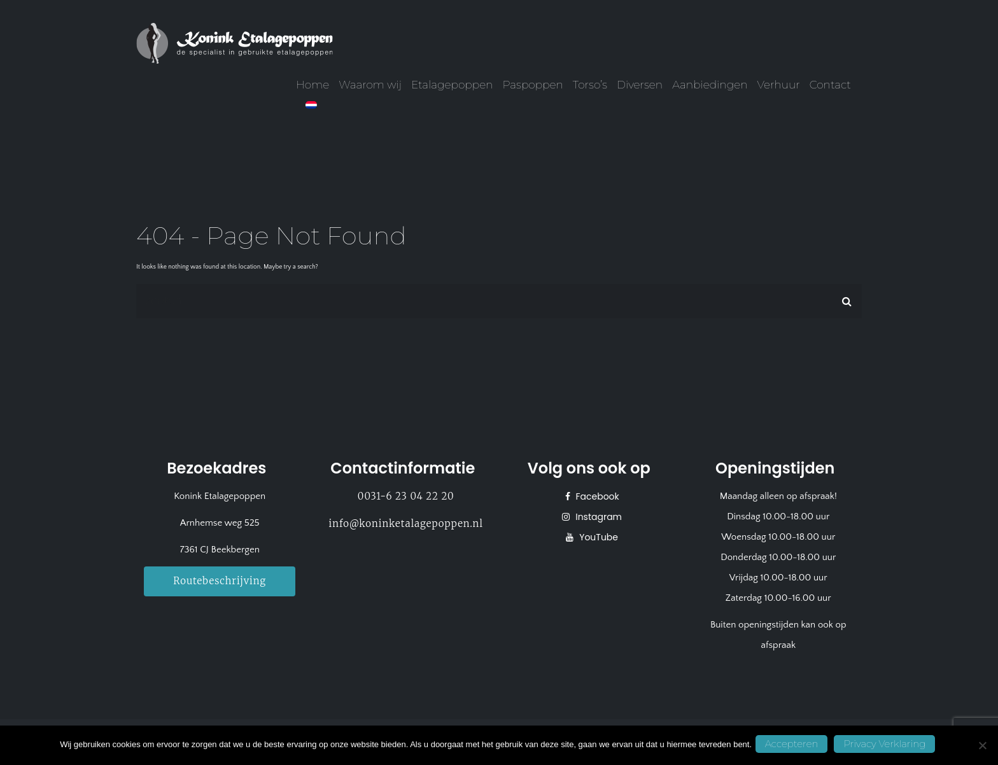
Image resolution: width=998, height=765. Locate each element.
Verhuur (778, 84)
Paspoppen (532, 84)
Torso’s (590, 84)
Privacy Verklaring (888, 746)
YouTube (597, 537)
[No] (982, 746)
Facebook (596, 496)
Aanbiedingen (709, 84)
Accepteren (794, 746)
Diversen (640, 84)
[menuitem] (311, 105)
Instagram (597, 516)
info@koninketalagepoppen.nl (406, 523)
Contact (830, 84)
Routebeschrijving (219, 580)
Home (312, 84)
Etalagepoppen (452, 84)
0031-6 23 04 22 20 (406, 496)
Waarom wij (370, 84)
